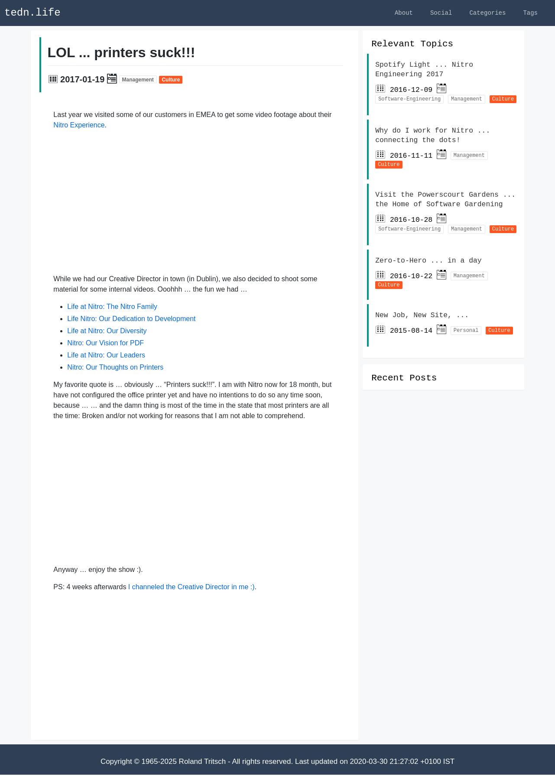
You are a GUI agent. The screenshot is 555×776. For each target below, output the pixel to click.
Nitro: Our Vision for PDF (105, 344)
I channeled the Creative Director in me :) (191, 588)
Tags (530, 13)
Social (441, 13)
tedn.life (32, 13)
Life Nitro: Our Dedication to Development (131, 320)
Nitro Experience (78, 126)
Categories (487, 13)
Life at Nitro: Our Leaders (106, 356)
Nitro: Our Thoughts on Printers (115, 368)
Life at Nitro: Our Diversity (106, 332)
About (404, 13)
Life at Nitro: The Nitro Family (112, 308)
